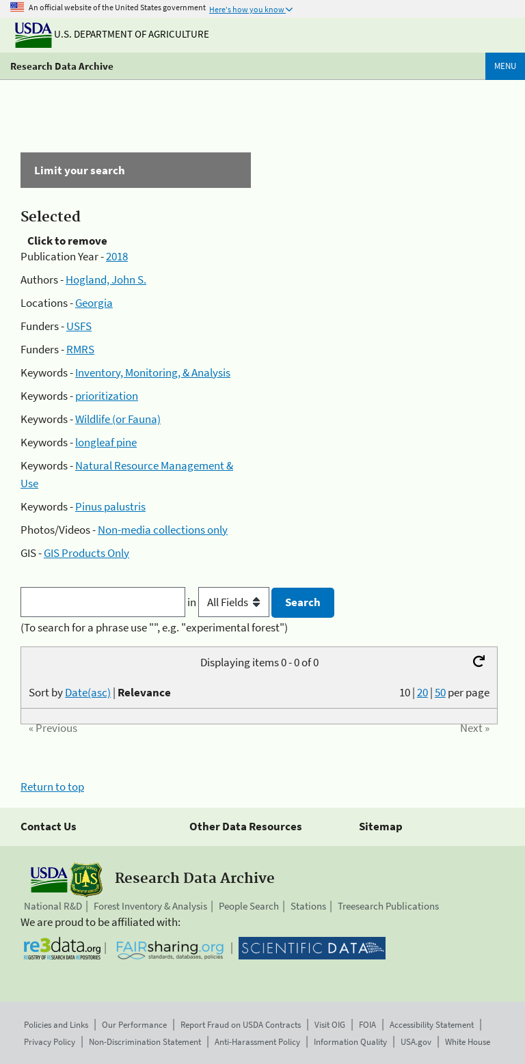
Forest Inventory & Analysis (150, 905)
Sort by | (100, 692)
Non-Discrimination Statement (145, 1042)
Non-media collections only (163, 529)
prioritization (106, 395)
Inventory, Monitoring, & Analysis (152, 372)
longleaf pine (106, 442)
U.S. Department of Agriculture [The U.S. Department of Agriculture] (112, 33)
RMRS (80, 349)
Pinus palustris (110, 506)
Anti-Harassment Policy (257, 1042)
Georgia (94, 302)
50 (440, 692)
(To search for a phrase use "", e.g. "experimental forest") (154, 627)
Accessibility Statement (432, 1025)
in (229, 602)
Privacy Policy (49, 1042)
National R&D (53, 905)
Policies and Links (56, 1025)
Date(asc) (88, 692)
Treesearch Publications (388, 905)
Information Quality (350, 1042)
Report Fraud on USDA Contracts (240, 1025)
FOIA (367, 1025)
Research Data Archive (61, 65)
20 (422, 692)
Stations (308, 905)
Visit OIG (329, 1025)
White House (467, 1042)
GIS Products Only (86, 552)
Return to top (52, 786)
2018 (117, 256)
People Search (249, 905)
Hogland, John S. (106, 279)
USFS (79, 325)
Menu (505, 66)
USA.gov (416, 1042)
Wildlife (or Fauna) (118, 418)
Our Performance (134, 1025)
